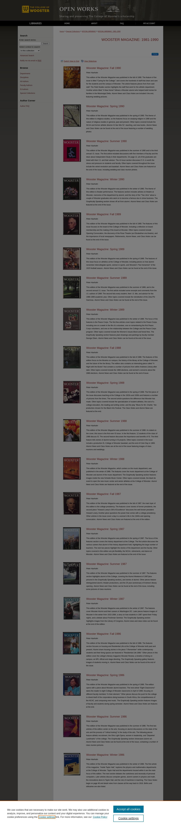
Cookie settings (47, 817)
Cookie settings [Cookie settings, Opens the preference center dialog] (128, 818)
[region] (90, 813)
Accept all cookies (128, 809)
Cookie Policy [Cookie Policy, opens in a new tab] (100, 817)
